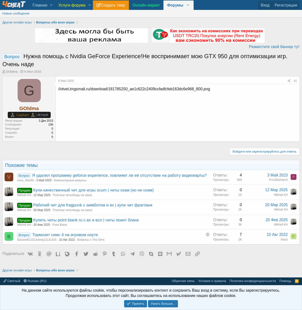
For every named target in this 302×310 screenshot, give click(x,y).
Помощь (285, 281)
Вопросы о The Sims (91, 239)
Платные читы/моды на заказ (72, 195)
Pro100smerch (278, 180)
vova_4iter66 (25, 180)
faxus (284, 239)
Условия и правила (212, 281)
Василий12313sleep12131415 (36, 239)
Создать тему (113, 5)
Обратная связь (183, 281)
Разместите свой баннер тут (274, 47)
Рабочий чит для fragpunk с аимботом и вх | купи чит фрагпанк (93, 205)
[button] (51, 5)
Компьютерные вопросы (70, 180)
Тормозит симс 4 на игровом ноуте (65, 234)
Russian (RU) (35, 281)
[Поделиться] (289, 81)
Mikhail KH (24, 195)
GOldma (12, 71)
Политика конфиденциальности (253, 281)
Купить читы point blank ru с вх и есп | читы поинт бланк (86, 220)
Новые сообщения (15, 13)
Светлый (11, 281)
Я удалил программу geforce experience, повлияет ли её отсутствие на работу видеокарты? (119, 175)
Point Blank (59, 224)
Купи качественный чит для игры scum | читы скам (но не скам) (93, 190)
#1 (295, 81)
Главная (40, 5)
